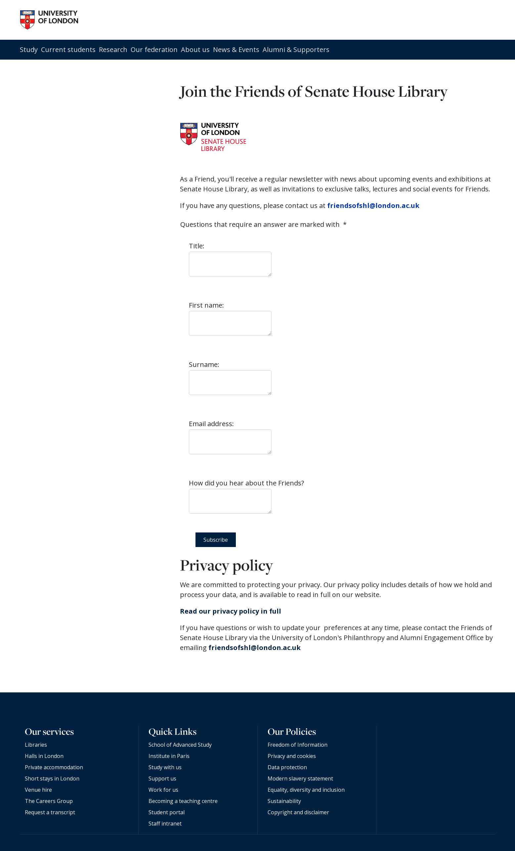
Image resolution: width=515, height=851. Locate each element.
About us (195, 49)
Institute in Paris (169, 756)
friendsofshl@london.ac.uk (373, 205)
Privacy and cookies (292, 756)
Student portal (167, 812)
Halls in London (44, 756)
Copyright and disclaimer (298, 812)
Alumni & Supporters (296, 49)
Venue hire (38, 789)
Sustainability (284, 801)
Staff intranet (165, 823)
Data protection (287, 767)
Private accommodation (54, 767)
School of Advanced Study (180, 744)
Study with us (165, 767)
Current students (68, 49)
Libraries (36, 744)
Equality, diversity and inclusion (306, 789)
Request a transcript (50, 812)
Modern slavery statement (300, 778)
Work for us (163, 789)
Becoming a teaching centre (183, 801)
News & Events (236, 49)
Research (113, 49)
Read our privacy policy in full (230, 611)
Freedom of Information (297, 744)
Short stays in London (52, 778)
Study (29, 49)
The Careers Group (49, 801)
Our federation (154, 49)
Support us (162, 778)
